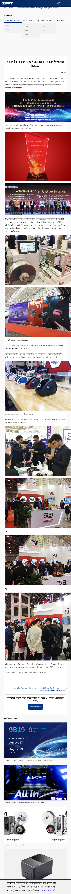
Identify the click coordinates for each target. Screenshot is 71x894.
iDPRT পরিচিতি (35, 707)
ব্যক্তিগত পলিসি (48, 890)
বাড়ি (5, 8)
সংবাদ (11, 8)
